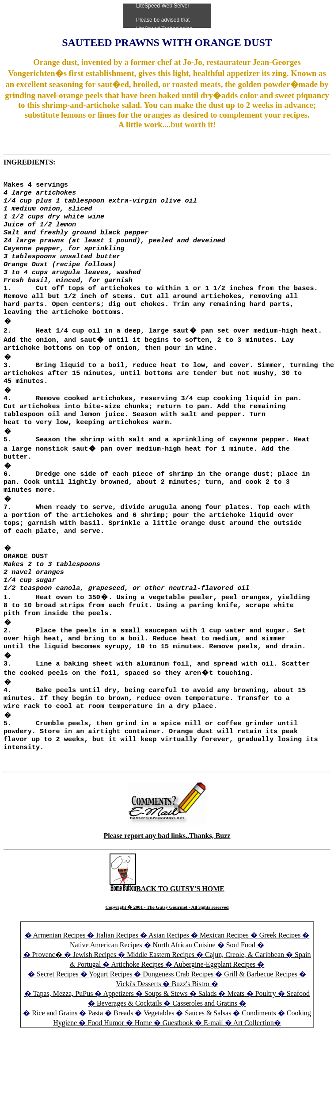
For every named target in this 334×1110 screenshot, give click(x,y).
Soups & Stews (166, 1035)
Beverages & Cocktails (130, 1045)
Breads (123, 1055)
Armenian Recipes (59, 977)
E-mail (213, 1064)
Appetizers (119, 1035)
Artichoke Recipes (137, 1006)
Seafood (298, 1035)
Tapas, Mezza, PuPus (63, 1035)
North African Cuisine (184, 987)
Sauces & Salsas (208, 1055)
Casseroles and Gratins (204, 1045)
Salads (207, 1035)
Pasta (95, 1055)
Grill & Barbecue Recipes (261, 1016)
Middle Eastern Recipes (161, 996)
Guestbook (178, 1064)
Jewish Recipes (95, 996)
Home (143, 1064)
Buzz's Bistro (190, 1026)
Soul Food (240, 987)
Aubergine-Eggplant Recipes (214, 1006)
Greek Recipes (280, 977)
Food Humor (106, 1064)
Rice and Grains (54, 1055)
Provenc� (47, 996)
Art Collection (253, 1064)
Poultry (265, 1035)
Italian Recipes (118, 977)
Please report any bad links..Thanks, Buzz (167, 877)
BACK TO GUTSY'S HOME (167, 930)
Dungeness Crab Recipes (178, 1016)
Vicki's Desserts (139, 1026)
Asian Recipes (168, 977)
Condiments (259, 1055)
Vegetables (159, 1055)
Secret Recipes (58, 1016)
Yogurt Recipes (110, 1016)
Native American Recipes (106, 987)
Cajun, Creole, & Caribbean (244, 996)
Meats (235, 1035)
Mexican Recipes (225, 977)
